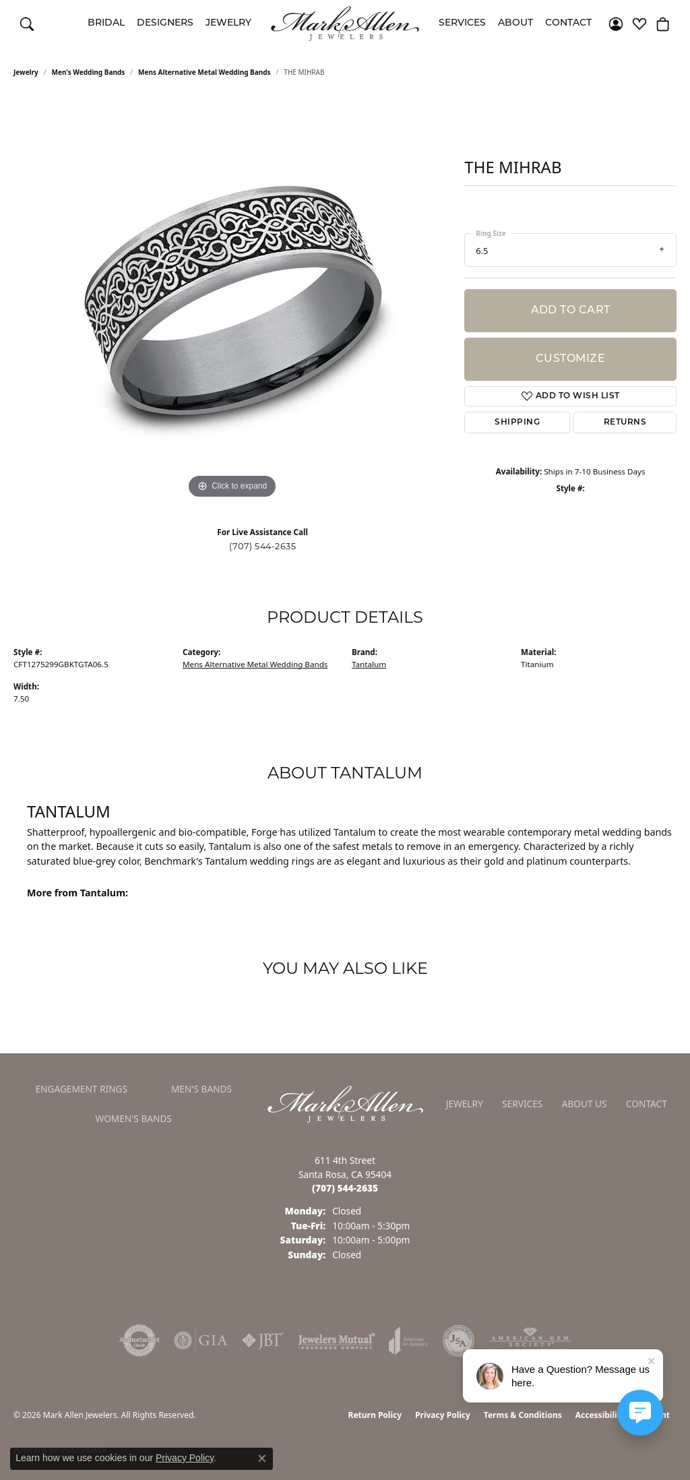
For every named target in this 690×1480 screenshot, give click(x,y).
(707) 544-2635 (262, 546)
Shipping (517, 423)
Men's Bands (201, 1088)
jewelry (25, 72)
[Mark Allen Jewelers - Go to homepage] (345, 1102)
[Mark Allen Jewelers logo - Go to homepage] (345, 23)
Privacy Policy (442, 1415)
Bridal (106, 23)
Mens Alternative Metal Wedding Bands (204, 72)
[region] (232, 300)
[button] (27, 23)
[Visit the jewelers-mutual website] (336, 1340)
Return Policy (375, 1415)
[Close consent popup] (262, 1458)
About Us (584, 1103)
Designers (165, 23)
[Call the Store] (345, 1187)
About (515, 23)
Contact (568, 23)
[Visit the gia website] (201, 1340)
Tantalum (369, 664)
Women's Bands (134, 1118)
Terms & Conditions (523, 1415)
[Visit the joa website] (408, 1340)
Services (462, 23)
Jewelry (228, 23)
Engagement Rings (81, 1088)
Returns (625, 423)
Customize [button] (570, 359)
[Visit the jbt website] (262, 1340)
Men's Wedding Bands (88, 72)
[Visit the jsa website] (458, 1340)
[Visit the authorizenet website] (139, 1340)
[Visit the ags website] (530, 1340)
